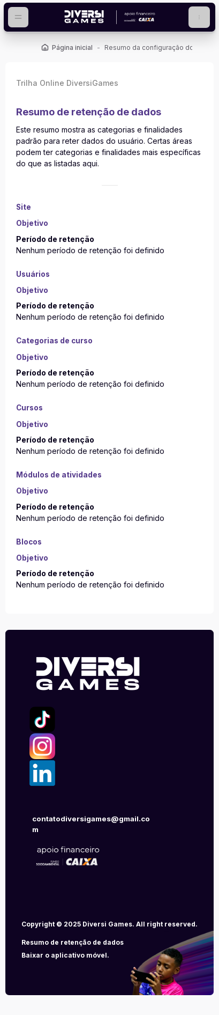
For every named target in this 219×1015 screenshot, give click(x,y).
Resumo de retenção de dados (72, 942)
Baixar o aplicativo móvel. (65, 955)
